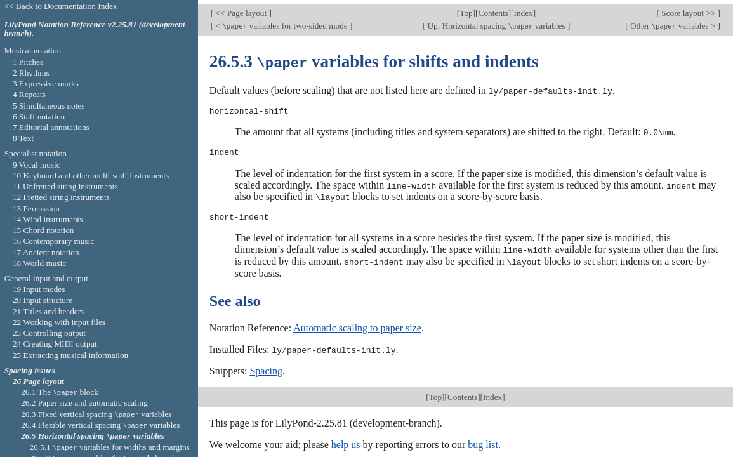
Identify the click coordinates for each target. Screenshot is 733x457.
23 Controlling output (49, 333)
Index (523, 9)
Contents (493, 9)
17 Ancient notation (46, 252)
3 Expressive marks (46, 83)
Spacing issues (29, 370)
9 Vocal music (36, 164)
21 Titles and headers (48, 311)
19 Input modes (39, 289)
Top (465, 9)
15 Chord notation (43, 230)
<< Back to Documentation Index (60, 6)
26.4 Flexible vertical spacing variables (100, 425)
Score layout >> (688, 9)
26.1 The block (59, 392)
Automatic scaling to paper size (357, 320)
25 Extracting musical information (70, 355)
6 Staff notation (39, 116)
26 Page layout (38, 381)
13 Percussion (36, 208)
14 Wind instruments (48, 219)
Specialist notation (35, 153)
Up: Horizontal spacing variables (496, 22)
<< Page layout (240, 9)
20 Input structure (42, 300)
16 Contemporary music (53, 241)
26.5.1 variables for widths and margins (109, 447)
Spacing (265, 364)
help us (345, 437)
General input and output (46, 278)
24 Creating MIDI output (55, 343)
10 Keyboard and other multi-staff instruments (91, 175)
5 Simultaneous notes (49, 105)
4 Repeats (29, 94)
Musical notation (33, 50)
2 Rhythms (31, 72)
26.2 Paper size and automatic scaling (84, 402)
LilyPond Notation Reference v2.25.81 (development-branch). (96, 29)
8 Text (23, 138)
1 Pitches (28, 62)
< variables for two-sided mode (281, 22)
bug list (483, 437)
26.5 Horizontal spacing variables (92, 435)
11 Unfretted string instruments (65, 186)
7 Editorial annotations (51, 127)
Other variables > (673, 22)
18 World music (39, 263)
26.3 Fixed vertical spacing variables (96, 414)
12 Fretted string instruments (61, 197)
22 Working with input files (59, 322)
